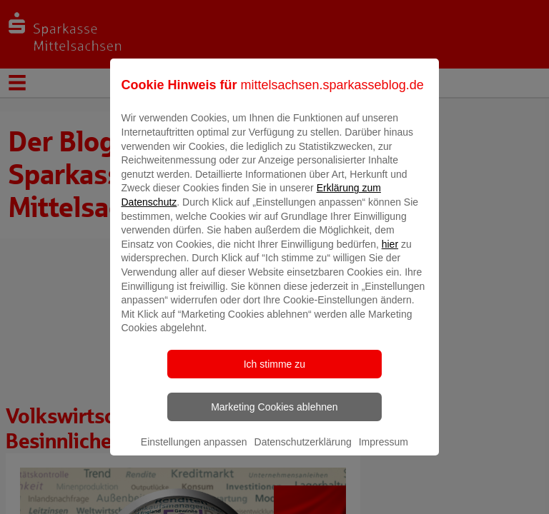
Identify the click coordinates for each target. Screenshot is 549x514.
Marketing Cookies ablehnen (274, 417)
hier (390, 254)
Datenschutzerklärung (303, 452)
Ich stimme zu (274, 374)
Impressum (383, 452)
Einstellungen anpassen (194, 452)
